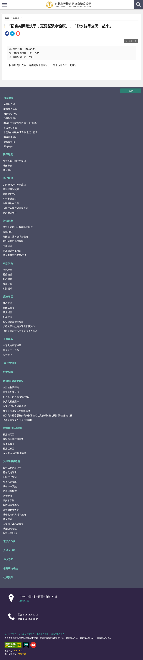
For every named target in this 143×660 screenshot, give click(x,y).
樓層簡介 (7, 170)
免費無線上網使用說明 (14, 160)
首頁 (7, 18)
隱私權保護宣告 (58, 634)
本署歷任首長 (10, 127)
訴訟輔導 (8, 220)
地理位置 (24, 600)
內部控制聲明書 (11, 387)
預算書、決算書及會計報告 (16, 396)
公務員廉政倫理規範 (13, 321)
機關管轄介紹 (10, 113)
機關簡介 (8, 97)
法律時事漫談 (10, 486)
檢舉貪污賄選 (10, 472)
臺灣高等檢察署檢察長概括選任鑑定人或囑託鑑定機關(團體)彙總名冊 (37, 415)
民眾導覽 (8, 154)
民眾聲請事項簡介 (12, 250)
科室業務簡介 (10, 118)
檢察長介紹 (9, 104)
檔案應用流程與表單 (13, 439)
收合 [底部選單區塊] (131, 90)
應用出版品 (8, 443)
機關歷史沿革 (10, 109)
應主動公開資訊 (11, 392)
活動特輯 (8, 371)
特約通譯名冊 (10, 212)
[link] (7, 34)
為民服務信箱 (42, 634)
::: (2, 2)
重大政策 (8, 559)
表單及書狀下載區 (12, 345)
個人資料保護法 (11, 401)
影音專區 (7, 354)
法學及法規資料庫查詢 (14, 514)
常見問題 (7, 519)
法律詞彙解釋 (10, 491)
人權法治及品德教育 (13, 523)
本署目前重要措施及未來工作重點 (20, 123)
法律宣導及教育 (11, 461)
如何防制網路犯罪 (12, 467)
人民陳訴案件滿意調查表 (15, 208)
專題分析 (7, 283)
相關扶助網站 (10, 477)
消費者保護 (8, 500)
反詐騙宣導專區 (11, 505)
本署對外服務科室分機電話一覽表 (20, 132)
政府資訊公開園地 (13, 380)
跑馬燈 (16, 18)
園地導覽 (7, 269)
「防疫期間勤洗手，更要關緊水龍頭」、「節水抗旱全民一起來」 (60, 26)
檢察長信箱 (9, 141)
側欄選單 (4, 4)
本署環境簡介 (10, 137)
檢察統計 (7, 274)
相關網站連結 (10, 568)
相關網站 (7, 288)
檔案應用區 (8, 434)
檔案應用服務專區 (13, 428)
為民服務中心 (10, 194)
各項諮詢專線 (10, 481)
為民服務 (8, 178)
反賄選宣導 (8, 307)
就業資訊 (8, 577)
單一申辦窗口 (10, 198)
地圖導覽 (7, 165)
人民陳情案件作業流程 (14, 184)
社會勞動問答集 (11, 509)
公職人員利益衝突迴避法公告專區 (20, 331)
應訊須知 (7, 231)
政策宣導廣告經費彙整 (14, 406)
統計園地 (8, 263)
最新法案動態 (10, 533)
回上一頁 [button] (132, 41)
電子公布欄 (9, 541)
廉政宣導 (7, 303)
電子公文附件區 (11, 350)
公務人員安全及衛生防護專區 (18, 420)
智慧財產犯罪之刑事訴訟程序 (18, 227)
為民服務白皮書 (11, 203)
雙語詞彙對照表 (11, 189)
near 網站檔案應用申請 (14, 453)
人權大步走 (9, 550)
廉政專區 (8, 296)
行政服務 (7, 279)
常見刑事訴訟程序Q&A (14, 255)
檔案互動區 (8, 448)
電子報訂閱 (10, 362)
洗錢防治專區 (10, 528)
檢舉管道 (7, 317)
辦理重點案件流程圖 (13, 241)
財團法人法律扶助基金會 (15, 236)
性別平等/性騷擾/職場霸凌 (16, 410)
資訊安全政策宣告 (26, 634)
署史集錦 (8, 146)
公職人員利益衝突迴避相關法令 (19, 326)
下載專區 (8, 338)
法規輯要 (7, 312)
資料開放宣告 (10, 634)
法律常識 (7, 495)
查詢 (138, 4)
